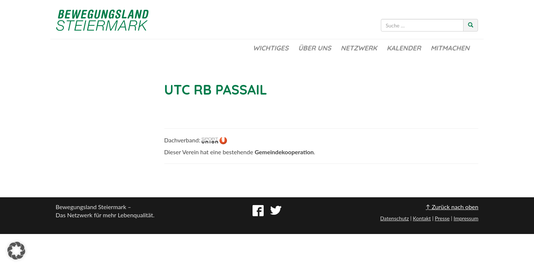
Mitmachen (450, 48)
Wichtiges (271, 48)
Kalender (404, 48)
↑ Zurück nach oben (452, 206)
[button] (16, 250)
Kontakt (422, 218)
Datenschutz (394, 218)
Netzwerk (359, 48)
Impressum (466, 218)
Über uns (314, 48)
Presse (442, 218)
